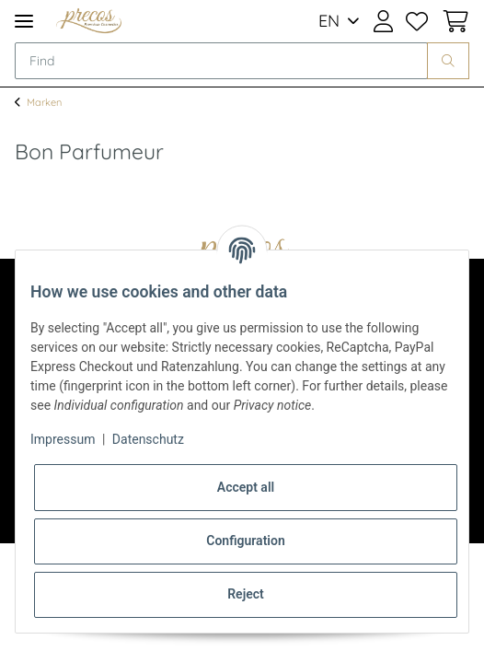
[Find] (221, 60)
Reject (245, 594)
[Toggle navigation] (24, 20)
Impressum (62, 439)
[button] (383, 21)
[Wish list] (417, 21)
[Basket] (452, 21)
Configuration (245, 540)
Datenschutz (148, 439)
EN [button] (329, 20)
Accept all (245, 487)
